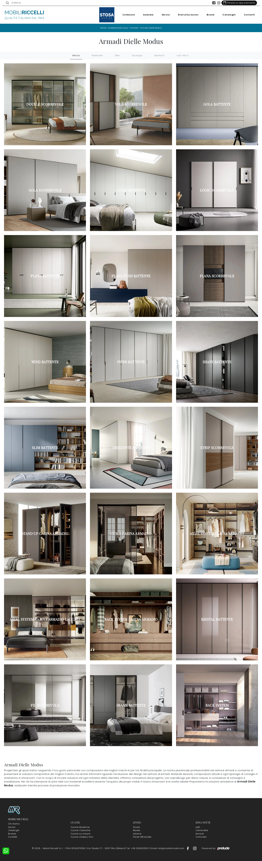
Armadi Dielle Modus (152, 27)
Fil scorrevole (45, 705)
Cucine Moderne (80, 827)
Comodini (201, 836)
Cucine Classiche (80, 830)
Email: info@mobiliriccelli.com (168, 848)
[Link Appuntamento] (237, 3)
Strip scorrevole (216, 448)
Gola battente (217, 104)
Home (102, 27)
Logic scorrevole (217, 190)
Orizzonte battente (131, 448)
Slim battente (45, 448)
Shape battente (217, 362)
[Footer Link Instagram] (194, 848)
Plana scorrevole (217, 276)
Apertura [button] (159, 55)
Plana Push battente (131, 276)
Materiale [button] (97, 55)
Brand (209, 14)
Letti (198, 827)
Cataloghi (227, 14)
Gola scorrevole (45, 190)
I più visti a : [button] (183, 55)
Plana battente (45, 276)
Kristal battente (217, 619)
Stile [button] (117, 55)
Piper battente (131, 362)
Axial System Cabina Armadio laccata (45, 619)
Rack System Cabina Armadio (131, 619)
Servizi (164, 14)
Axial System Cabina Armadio (217, 533)
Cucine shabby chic (82, 836)
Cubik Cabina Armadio (131, 533)
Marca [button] (76, 55)
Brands (12, 833)
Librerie (137, 833)
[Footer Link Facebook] (188, 848)
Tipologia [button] (137, 55)
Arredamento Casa (118, 27)
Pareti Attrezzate (142, 836)
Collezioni (127, 14)
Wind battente (45, 362)
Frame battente (131, 705)
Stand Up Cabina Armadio (45, 533)
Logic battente (131, 190)
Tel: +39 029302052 (137, 848)
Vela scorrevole (131, 104)
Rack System (217, 705)
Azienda (146, 14)
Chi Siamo (14, 823)
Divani (136, 827)
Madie (136, 830)
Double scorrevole (45, 104)
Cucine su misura (80, 833)
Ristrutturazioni (186, 14)
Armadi (134, 27)
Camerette (202, 830)
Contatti (247, 14)
